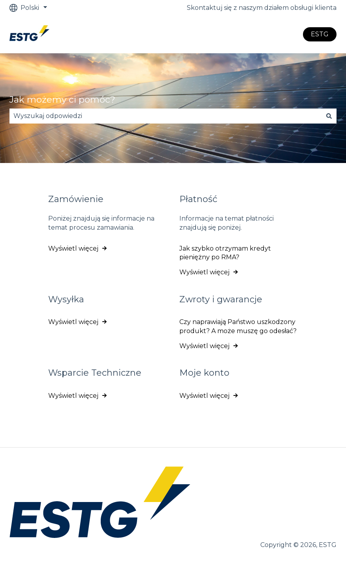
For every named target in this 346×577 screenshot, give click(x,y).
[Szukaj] (329, 116)
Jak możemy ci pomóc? (62, 99)
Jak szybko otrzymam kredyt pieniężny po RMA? (225, 253)
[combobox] (165, 116)
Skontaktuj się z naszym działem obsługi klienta (262, 7)
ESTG (320, 34)
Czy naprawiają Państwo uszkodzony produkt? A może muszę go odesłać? (238, 326)
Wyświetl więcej (73, 248)
